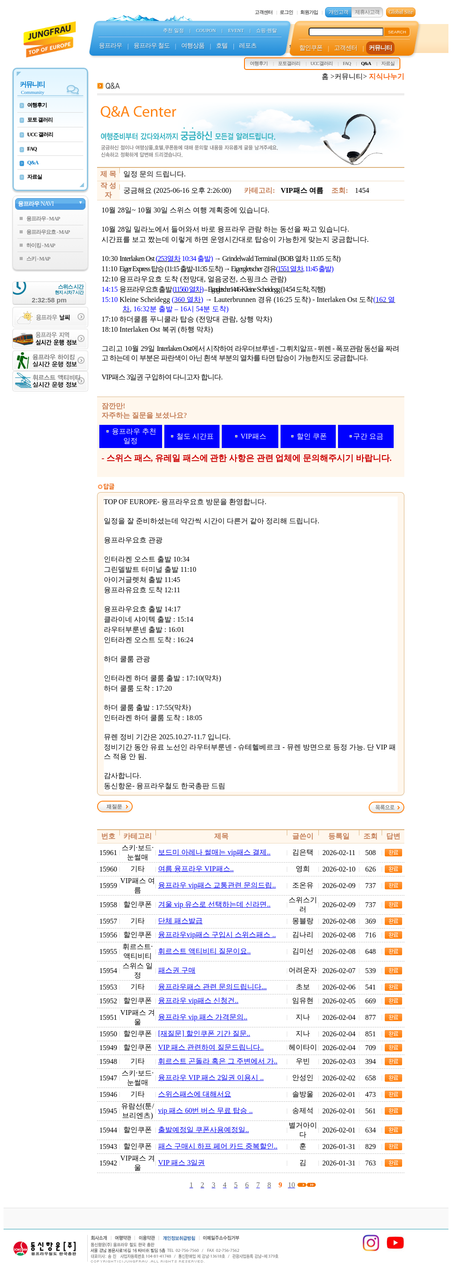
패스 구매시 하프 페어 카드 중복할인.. (217, 1146)
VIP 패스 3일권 (181, 1162)
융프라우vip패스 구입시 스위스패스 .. (217, 934)
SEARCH (397, 31)
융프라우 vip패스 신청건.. (198, 1000)
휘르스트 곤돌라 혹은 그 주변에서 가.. (217, 1061)
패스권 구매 (176, 970)
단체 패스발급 (180, 921)
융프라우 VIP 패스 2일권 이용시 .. (211, 1077)
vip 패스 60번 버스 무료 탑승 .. (205, 1110)
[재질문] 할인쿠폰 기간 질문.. (204, 1033)
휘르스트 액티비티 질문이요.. (204, 951)
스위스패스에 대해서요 (194, 1094)
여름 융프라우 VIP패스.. (196, 868)
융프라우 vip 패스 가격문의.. (202, 1017)
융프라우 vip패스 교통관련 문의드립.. (217, 885)
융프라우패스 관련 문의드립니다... (212, 986)
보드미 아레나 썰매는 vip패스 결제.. (214, 852)
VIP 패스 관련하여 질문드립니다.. (211, 1047)
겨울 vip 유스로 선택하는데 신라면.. (214, 904)
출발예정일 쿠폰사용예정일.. (203, 1129)
